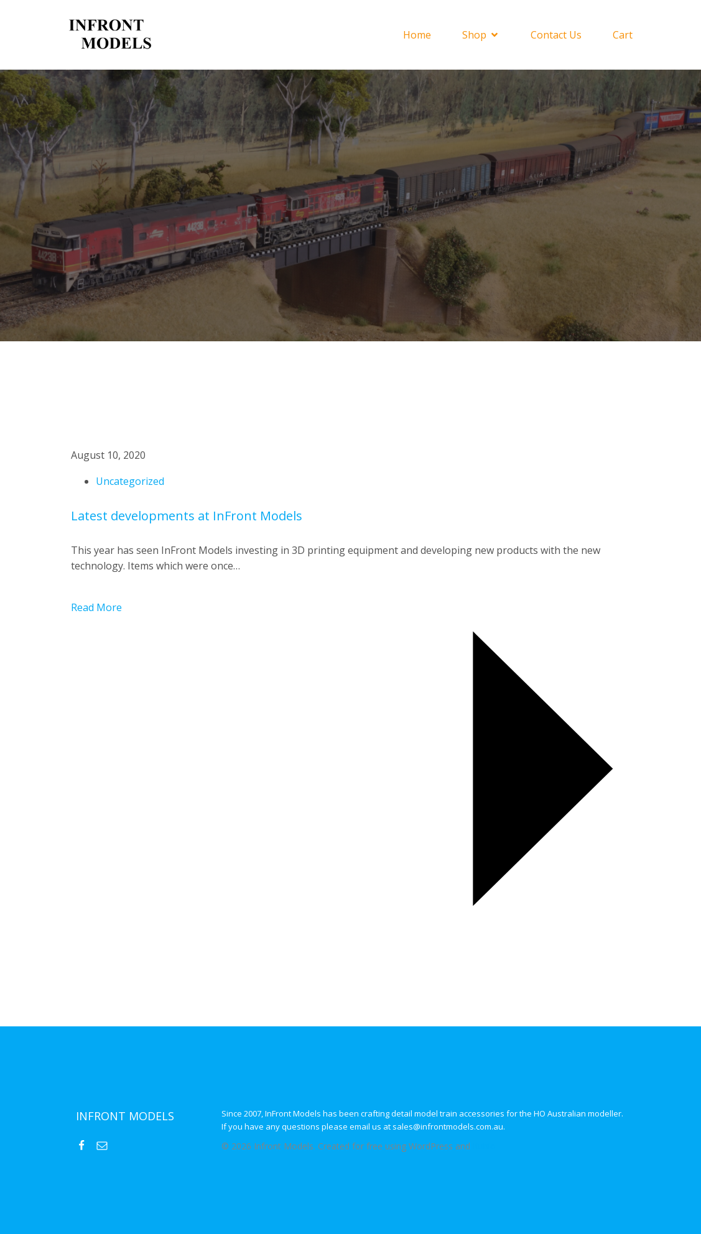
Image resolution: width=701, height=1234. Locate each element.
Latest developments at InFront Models (186, 515)
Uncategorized (130, 481)
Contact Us (556, 35)
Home (417, 35)
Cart (623, 35)
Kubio (484, 1146)
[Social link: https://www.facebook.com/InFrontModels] (86, 1144)
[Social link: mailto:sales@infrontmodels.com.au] (106, 1144)
